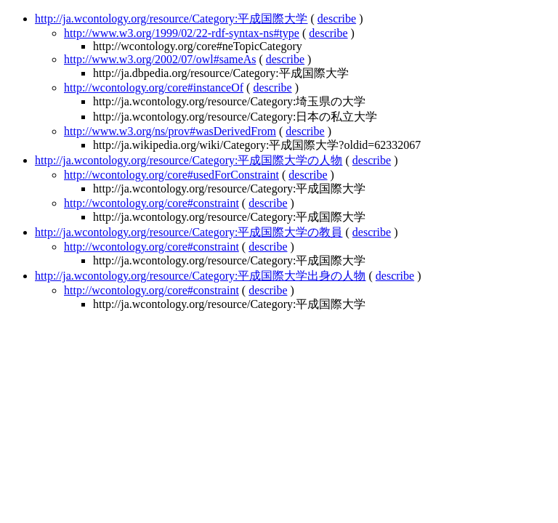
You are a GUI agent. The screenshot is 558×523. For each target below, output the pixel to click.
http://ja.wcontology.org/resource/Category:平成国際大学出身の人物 (200, 275)
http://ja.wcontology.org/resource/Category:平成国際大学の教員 (189, 232)
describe (337, 18)
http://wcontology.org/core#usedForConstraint (171, 175)
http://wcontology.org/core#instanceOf (153, 87)
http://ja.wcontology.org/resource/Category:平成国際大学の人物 (189, 160)
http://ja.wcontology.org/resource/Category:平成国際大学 (171, 18)
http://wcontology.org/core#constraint (151, 203)
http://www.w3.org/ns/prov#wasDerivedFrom (170, 131)
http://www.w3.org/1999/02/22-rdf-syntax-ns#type (181, 33)
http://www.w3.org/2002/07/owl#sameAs (160, 59)
